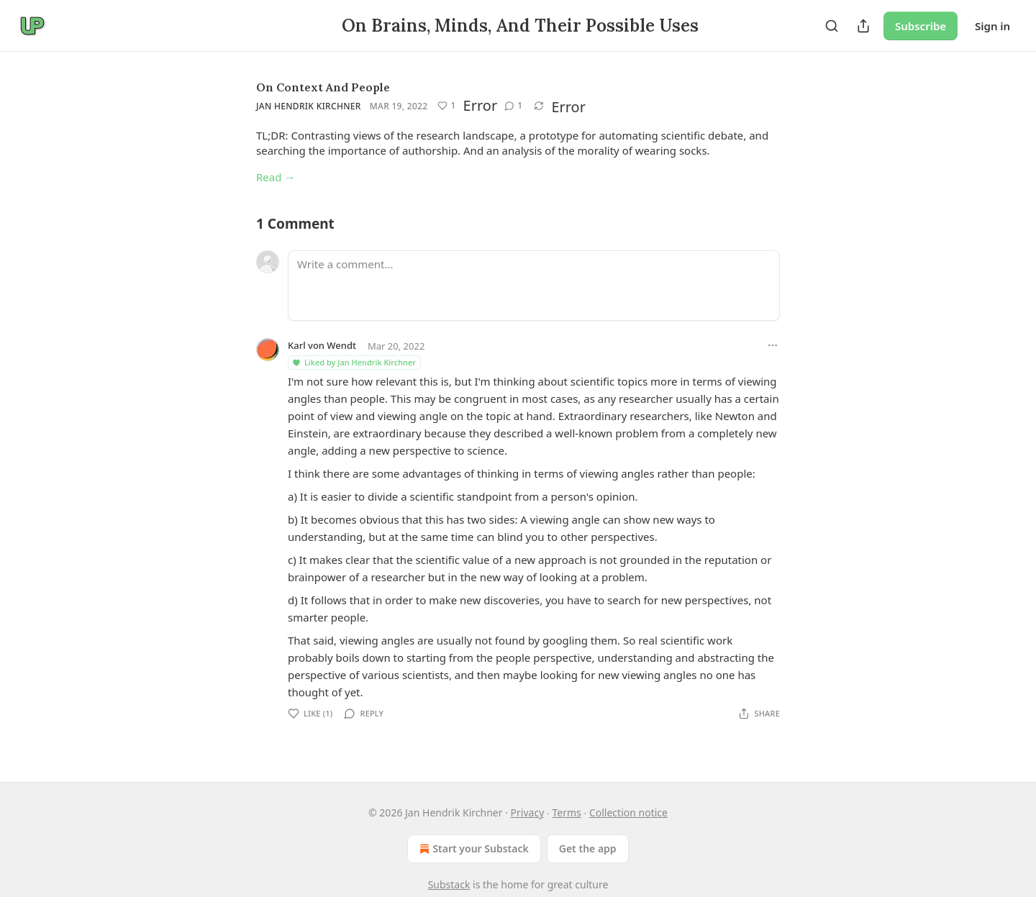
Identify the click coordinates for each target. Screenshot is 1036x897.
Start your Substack (472, 849)
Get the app (588, 848)
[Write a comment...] (534, 285)
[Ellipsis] (772, 345)
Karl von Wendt (322, 345)
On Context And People (323, 87)
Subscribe (920, 26)
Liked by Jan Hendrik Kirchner (353, 362)
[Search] (831, 26)
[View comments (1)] (513, 105)
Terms (566, 812)
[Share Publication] (863, 26)
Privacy (528, 812)
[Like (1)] (446, 105)
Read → (275, 177)
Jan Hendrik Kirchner (308, 106)
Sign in (992, 26)
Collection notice (628, 812)
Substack (449, 884)
